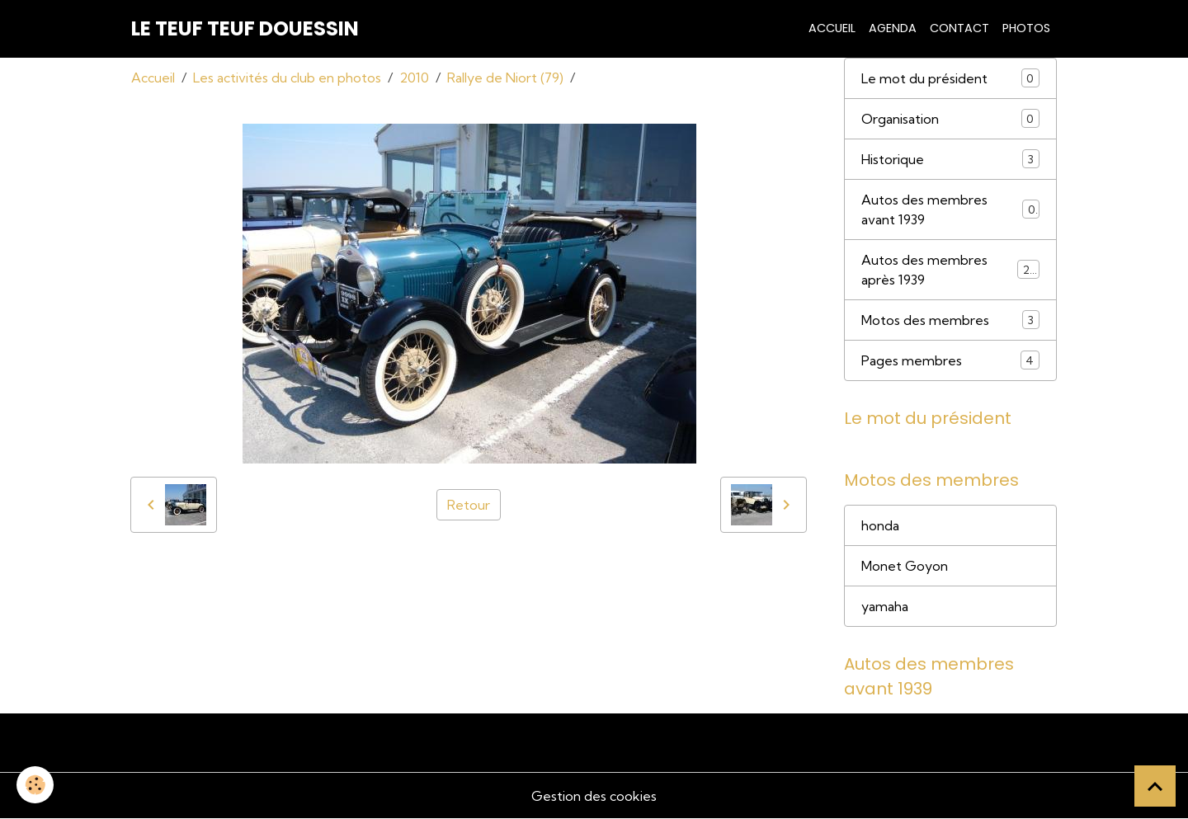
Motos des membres (950, 319)
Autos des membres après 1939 (950, 270)
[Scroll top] (1155, 786)
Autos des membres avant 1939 (950, 209)
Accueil (832, 28)
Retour (468, 505)
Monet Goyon (904, 566)
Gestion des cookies (594, 796)
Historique (950, 158)
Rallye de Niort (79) (505, 77)
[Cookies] (35, 784)
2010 (414, 77)
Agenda (893, 28)
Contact (959, 28)
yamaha (884, 606)
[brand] (245, 29)
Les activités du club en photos (287, 77)
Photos (1026, 28)
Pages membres (950, 360)
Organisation (950, 118)
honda (880, 525)
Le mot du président (950, 77)
